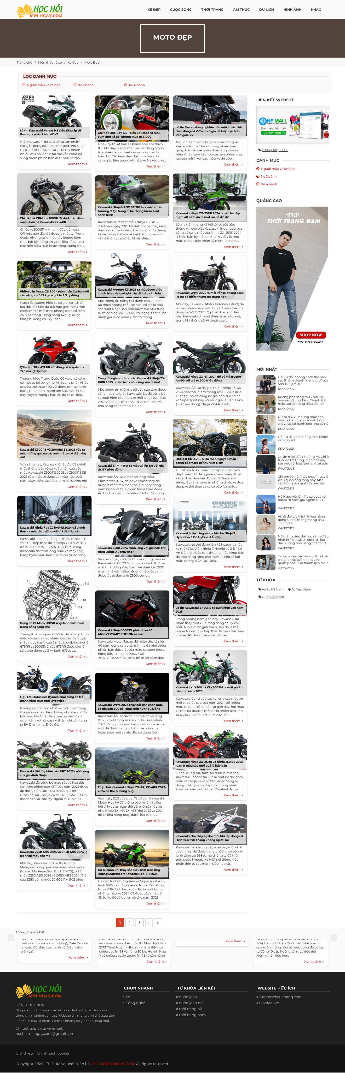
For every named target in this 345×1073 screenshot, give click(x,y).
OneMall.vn (269, 1003)
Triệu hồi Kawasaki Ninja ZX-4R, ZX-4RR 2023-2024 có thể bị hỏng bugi (132, 789)
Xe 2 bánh (86, 85)
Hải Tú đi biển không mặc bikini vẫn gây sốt (303, 438)
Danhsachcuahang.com (280, 997)
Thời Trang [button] (212, 9)
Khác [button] (316, 9)
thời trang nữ (190, 1009)
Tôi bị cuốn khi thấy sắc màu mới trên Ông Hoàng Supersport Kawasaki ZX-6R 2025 (129, 872)
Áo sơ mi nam (273, 589)
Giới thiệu (24, 1053)
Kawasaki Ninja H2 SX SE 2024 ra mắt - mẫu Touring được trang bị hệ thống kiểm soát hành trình (130, 211)
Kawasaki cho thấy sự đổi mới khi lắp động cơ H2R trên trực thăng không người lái (209, 838)
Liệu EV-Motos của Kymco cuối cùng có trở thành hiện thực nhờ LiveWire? (51, 699)
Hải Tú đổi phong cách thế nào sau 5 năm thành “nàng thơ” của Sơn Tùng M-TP (303, 380)
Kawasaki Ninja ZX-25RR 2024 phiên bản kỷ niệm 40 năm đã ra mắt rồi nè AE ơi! (208, 215)
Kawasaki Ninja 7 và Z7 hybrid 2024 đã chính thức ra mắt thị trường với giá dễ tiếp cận (52, 529)
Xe (128, 997)
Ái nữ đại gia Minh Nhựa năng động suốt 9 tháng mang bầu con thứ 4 (301, 519)
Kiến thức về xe (50, 62)
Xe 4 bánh (137, 85)
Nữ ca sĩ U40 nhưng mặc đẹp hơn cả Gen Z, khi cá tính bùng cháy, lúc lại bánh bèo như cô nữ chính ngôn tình (303, 422)
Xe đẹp (73, 62)
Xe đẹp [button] (154, 9)
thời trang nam (192, 1015)
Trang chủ (24, 62)
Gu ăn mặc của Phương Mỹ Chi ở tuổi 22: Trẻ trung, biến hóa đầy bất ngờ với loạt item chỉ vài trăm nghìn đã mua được (303, 462)
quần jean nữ (191, 1003)
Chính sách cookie (53, 1053)
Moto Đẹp (92, 62)
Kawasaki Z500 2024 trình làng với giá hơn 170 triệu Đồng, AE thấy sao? (132, 550)
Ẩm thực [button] (241, 9)
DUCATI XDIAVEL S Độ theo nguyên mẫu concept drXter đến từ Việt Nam (206, 461)
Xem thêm (77, 164)
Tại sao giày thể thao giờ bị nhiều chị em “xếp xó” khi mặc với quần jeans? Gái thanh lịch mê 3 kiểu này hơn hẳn (303, 561)
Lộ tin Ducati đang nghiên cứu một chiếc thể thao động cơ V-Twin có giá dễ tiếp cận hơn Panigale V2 (209, 131)
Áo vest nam (301, 589)
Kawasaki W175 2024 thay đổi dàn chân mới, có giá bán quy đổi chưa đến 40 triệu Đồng (130, 706)
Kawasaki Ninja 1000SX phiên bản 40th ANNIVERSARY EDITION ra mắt (126, 632)
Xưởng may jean (275, 150)
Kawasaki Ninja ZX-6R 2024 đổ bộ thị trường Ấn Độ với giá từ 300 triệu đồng (208, 378)
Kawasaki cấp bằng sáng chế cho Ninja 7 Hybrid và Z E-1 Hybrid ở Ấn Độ (205, 535)
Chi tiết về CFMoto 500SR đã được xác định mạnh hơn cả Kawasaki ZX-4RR (52, 220)
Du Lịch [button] (266, 9)
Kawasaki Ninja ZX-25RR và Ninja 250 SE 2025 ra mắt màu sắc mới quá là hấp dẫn (209, 763)
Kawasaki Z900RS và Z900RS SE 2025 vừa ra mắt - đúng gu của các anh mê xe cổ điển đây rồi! (53, 453)
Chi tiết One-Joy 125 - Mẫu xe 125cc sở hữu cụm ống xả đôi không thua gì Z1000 (129, 134)
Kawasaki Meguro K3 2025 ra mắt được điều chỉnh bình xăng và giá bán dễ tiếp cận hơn (130, 291)
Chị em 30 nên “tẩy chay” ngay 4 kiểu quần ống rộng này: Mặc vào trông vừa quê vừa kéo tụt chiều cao (303, 482)
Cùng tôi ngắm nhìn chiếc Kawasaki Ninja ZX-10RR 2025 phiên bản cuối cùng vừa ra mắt (132, 380)
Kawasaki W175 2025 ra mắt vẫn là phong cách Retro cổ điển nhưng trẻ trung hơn (210, 294)
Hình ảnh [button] (292, 9)
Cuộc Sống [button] (181, 9)
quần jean (188, 997)
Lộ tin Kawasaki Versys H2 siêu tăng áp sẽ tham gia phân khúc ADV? (50, 132)
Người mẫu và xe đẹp (44, 85)
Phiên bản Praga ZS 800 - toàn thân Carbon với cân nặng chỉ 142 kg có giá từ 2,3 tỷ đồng (54, 293)
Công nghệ (135, 1003)
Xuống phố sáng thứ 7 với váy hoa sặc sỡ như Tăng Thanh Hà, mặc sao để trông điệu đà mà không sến (302, 402)
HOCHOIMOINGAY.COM (113, 1064)
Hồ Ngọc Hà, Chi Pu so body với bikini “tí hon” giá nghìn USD (302, 498)
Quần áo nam (273, 597)
